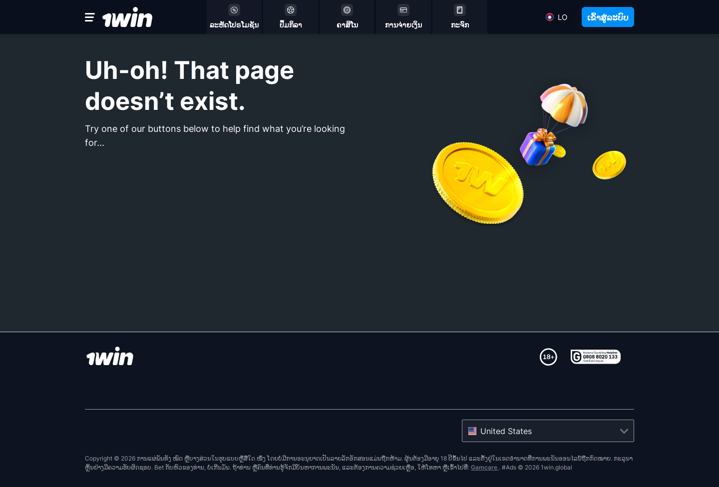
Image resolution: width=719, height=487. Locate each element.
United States (506, 431)
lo (562, 17)
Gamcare (485, 467)
